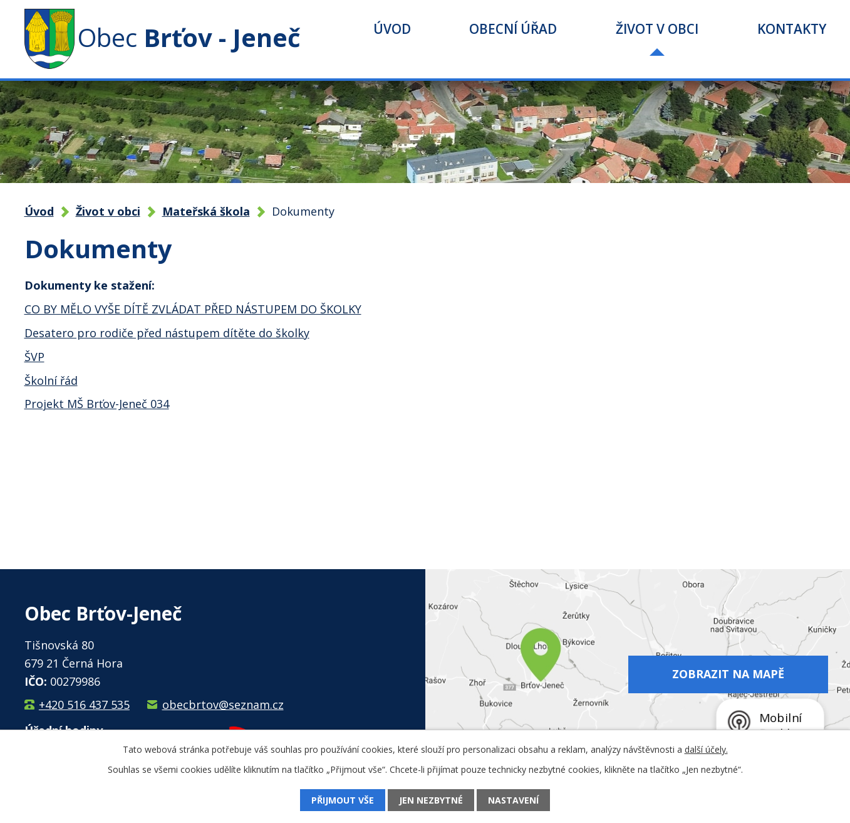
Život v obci (657, 29)
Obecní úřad (513, 29)
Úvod (392, 29)
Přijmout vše (342, 800)
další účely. (706, 749)
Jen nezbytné (431, 800)
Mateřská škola (206, 211)
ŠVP (34, 356)
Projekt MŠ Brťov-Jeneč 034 (96, 403)
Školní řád (51, 380)
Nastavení (513, 800)
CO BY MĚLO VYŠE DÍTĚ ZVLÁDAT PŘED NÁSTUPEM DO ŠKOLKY (192, 309)
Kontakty (791, 29)
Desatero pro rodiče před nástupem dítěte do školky (166, 332)
